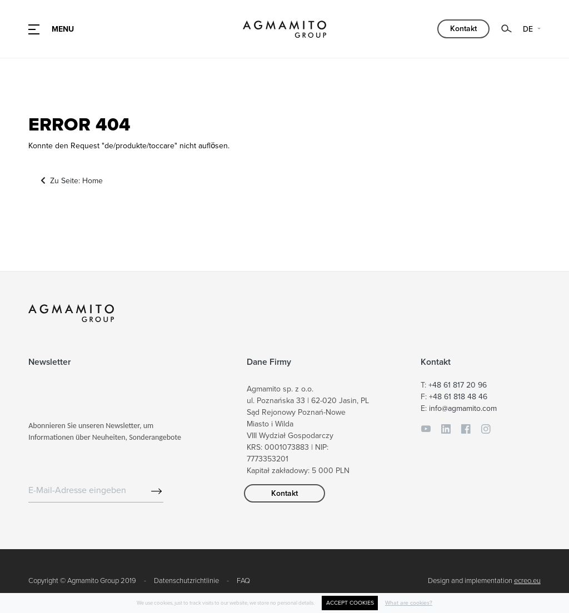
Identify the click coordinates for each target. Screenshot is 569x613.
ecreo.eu (527, 580)
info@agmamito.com (463, 408)
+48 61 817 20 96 (457, 385)
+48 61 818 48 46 (458, 396)
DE (529, 29)
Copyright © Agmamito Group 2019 (82, 580)
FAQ (243, 580)
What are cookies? (408, 602)
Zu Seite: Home (72, 180)
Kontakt (463, 28)
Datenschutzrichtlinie (186, 580)
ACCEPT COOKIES (350, 602)
